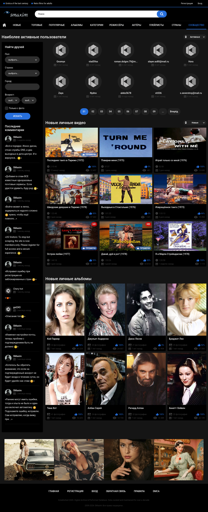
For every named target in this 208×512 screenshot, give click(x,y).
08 (145, 111)
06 (128, 111)
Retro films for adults (43, 3)
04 (110, 111)
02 (93, 111)
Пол (7, 54)
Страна (9, 67)
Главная (4, 25)
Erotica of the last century (17, 3)
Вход (200, 3)
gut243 (16, 307)
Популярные (57, 25)
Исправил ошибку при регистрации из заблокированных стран (20, 275)
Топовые (36, 25)
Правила (139, 491)
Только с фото (16, 108)
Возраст (9, 94)
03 (101, 111)
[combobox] (22, 59)
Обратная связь (116, 491)
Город (8, 81)
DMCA (156, 491)
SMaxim (17, 137)
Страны (176, 25)
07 (136, 111)
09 (154, 111)
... (163, 111)
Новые (17, 25)
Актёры (136, 25)
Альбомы (77, 25)
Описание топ (15, 316)
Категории (96, 25)
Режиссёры (116, 25)
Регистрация (187, 3)
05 (119, 111)
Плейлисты (156, 25)
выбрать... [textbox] (13, 60)
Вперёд (174, 111)
